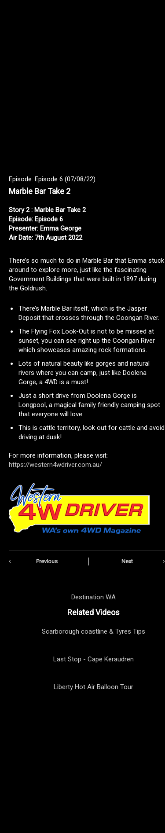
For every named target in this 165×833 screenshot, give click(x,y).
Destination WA (93, 597)
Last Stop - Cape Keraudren (93, 659)
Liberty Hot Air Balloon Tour (93, 687)
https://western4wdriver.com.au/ (55, 465)
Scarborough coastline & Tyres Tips (93, 631)
